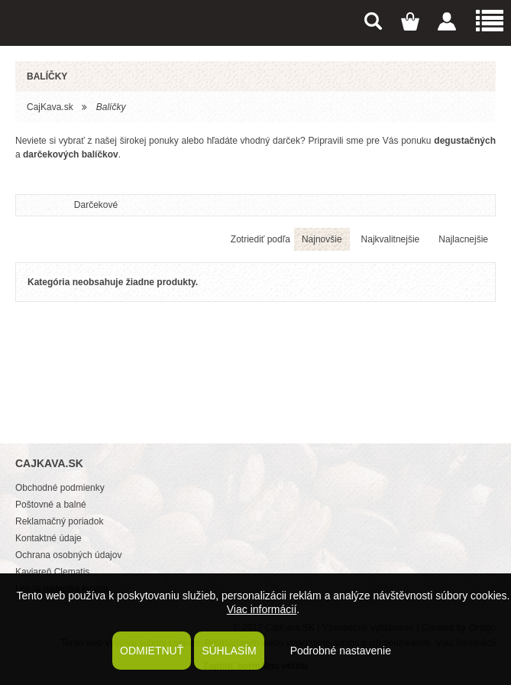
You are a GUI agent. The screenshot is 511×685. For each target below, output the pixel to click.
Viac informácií (262, 609)
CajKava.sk (50, 107)
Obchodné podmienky (60, 487)
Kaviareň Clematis (52, 572)
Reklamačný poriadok (59, 521)
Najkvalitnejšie (390, 239)
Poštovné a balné (50, 504)
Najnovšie (322, 239)
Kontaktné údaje (48, 538)
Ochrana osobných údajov (68, 555)
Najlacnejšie (463, 239)
